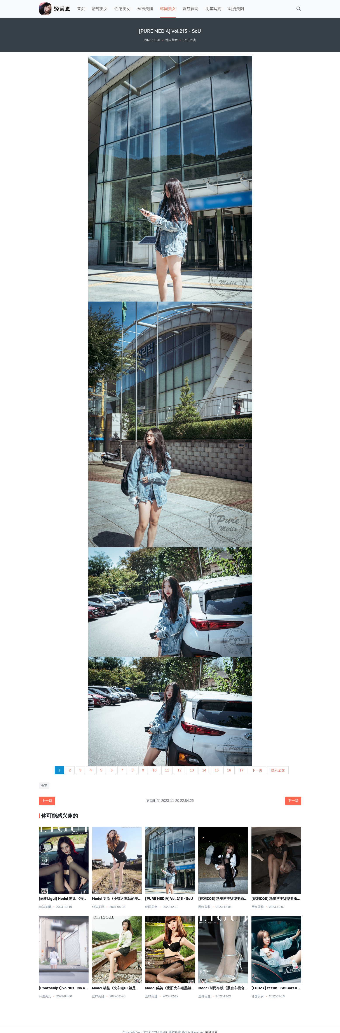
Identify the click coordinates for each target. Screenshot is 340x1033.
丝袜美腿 (145, 9)
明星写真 (213, 9)
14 (204, 770)
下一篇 (293, 801)
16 (229, 770)
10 (155, 770)
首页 (81, 9)
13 (192, 770)
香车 (44, 785)
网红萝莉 (191, 9)
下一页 (257, 770)
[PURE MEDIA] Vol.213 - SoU (169, 899)
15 (217, 770)
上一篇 (47, 801)
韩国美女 (168, 9)
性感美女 (122, 9)
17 (241, 770)
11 (167, 770)
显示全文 (278, 770)
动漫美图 (236, 9)
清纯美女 (100, 9)
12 (179, 770)
